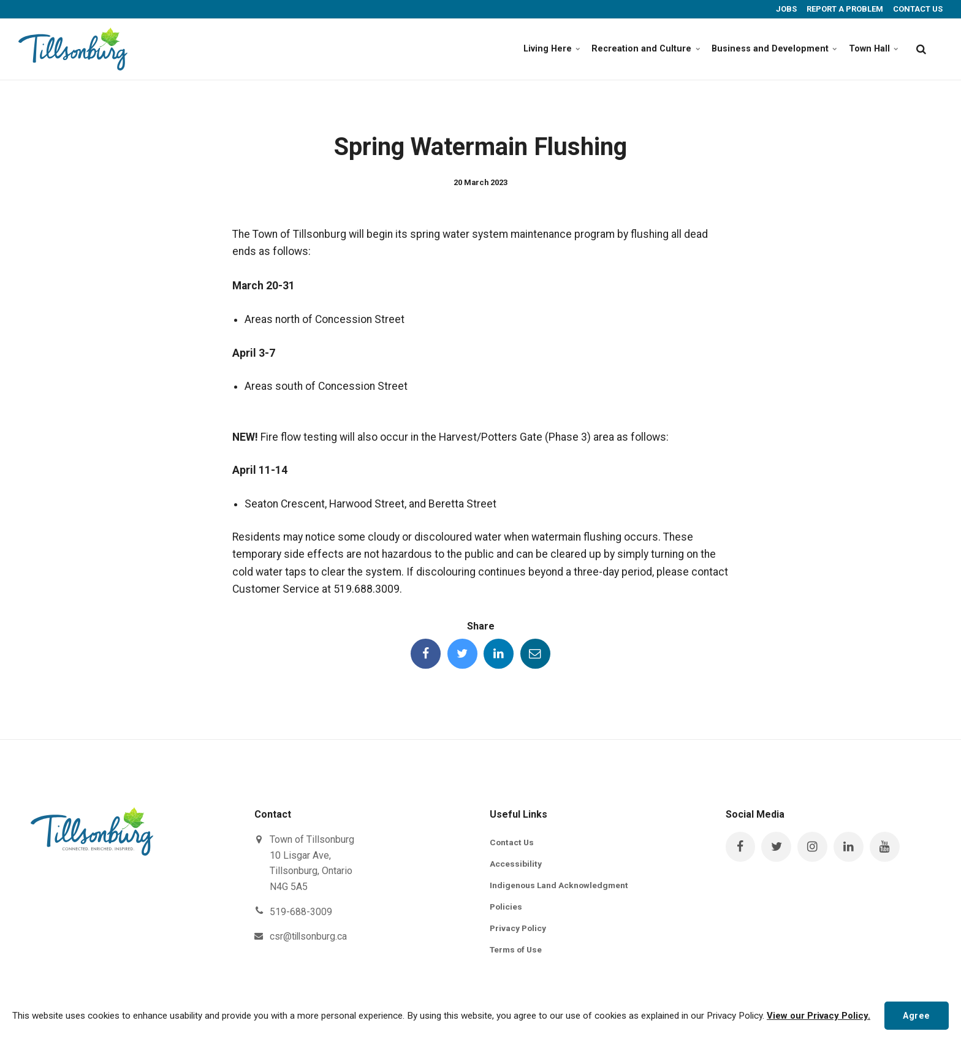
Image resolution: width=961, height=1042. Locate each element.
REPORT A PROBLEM (844, 8)
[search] (921, 49)
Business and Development (765, 49)
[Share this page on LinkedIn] (499, 654)
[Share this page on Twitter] (462, 654)
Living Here (532, 49)
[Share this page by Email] (536, 654)
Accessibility (516, 865)
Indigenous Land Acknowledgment (560, 886)
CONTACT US (917, 8)
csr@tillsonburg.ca (309, 937)
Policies (506, 908)
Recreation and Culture (630, 49)
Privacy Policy (519, 930)
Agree (916, 1014)
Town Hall (871, 49)
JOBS (785, 8)
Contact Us (512, 843)
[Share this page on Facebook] (424, 654)
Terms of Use (517, 951)
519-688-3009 (301, 912)
